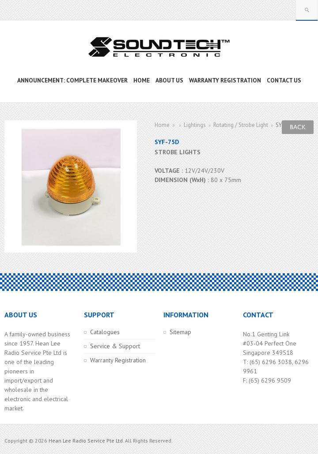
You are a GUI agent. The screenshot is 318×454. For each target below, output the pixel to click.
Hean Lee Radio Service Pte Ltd (86, 440)
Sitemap (180, 332)
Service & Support (115, 346)
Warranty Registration (118, 360)
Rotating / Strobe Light (240, 125)
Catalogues (105, 332)
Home (162, 125)
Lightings (195, 125)
